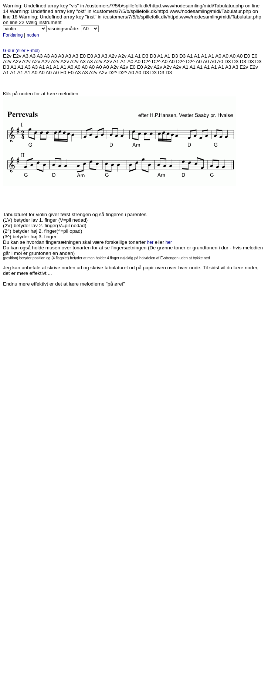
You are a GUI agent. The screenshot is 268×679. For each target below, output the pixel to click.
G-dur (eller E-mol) (21, 50)
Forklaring (13, 35)
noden (33, 35)
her (150, 242)
